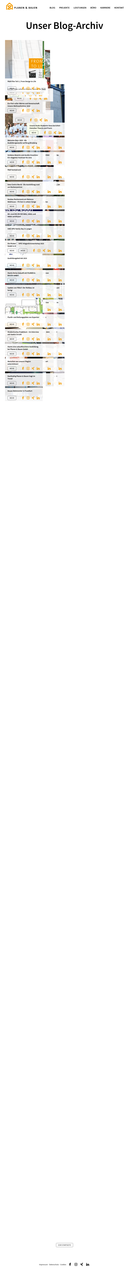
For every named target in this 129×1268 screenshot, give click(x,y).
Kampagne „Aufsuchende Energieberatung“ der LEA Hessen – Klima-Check (103, 302)
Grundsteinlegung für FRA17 (59, 845)
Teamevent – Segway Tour (99, 1118)
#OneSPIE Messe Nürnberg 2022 (101, 736)
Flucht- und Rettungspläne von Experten (23, 954)
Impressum (43, 1264)
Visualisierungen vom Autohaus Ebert (63, 1118)
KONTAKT (119, 7)
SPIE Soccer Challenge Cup (99, 790)
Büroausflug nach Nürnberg (59, 736)
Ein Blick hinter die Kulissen (59, 463)
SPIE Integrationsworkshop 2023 (61, 681)
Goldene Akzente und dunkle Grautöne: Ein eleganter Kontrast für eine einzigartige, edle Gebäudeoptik (23, 356)
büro (93, 7)
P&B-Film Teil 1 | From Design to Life (22, 81)
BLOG (52, 7)
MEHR (12, 1234)
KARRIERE (105, 7)
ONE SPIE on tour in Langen (59, 627)
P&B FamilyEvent (14, 408)
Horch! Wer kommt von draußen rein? (63, 245)
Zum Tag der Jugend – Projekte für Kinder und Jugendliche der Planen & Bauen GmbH (22, 902)
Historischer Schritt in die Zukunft (102, 1063)
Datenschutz (54, 1264)
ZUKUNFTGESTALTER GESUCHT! (60, 136)
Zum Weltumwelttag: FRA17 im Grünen (63, 790)
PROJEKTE (64, 7)
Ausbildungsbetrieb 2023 (17, 736)
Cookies (63, 1264)
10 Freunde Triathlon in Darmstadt (102, 627)
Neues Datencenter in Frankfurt (20, 1227)
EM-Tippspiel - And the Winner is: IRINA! (63, 354)
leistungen (80, 7)
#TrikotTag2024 (54, 408)
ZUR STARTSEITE (64, 1245)
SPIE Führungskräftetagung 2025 (20, 190)
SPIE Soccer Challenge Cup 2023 (101, 681)
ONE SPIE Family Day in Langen (20, 627)
